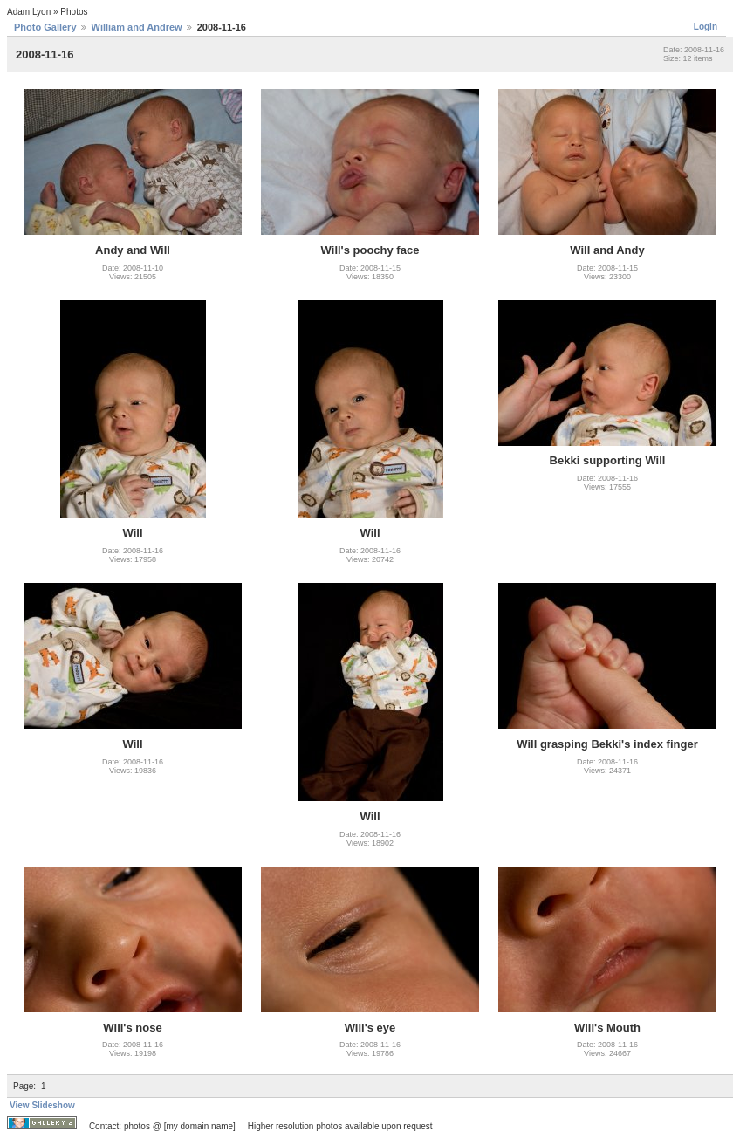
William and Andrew (137, 27)
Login (705, 26)
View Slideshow (42, 1105)
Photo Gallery (45, 27)
